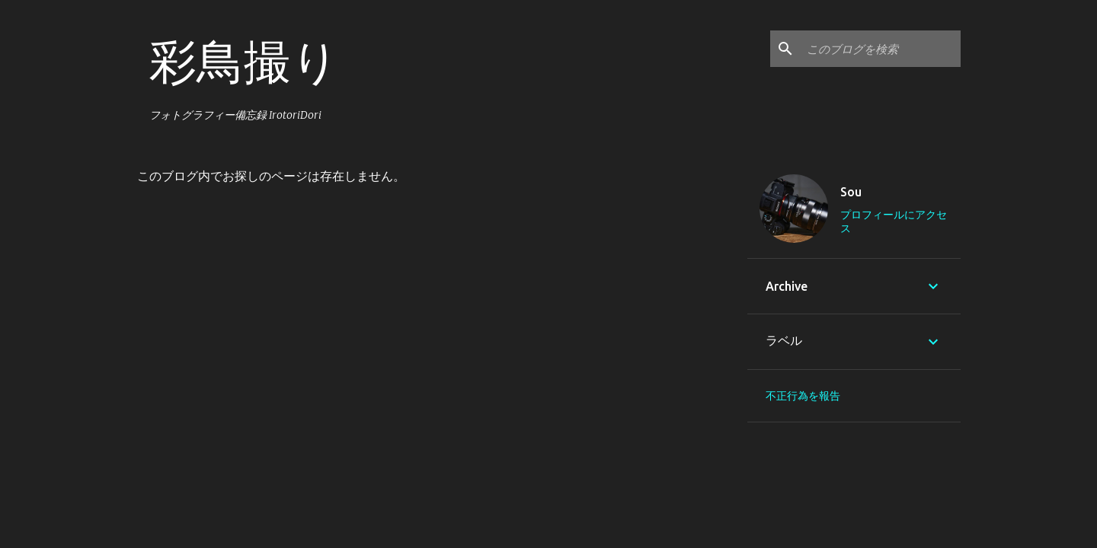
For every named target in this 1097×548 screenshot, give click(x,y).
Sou (851, 192)
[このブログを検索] (881, 48)
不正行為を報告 (803, 396)
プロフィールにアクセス (893, 221)
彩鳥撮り (244, 61)
